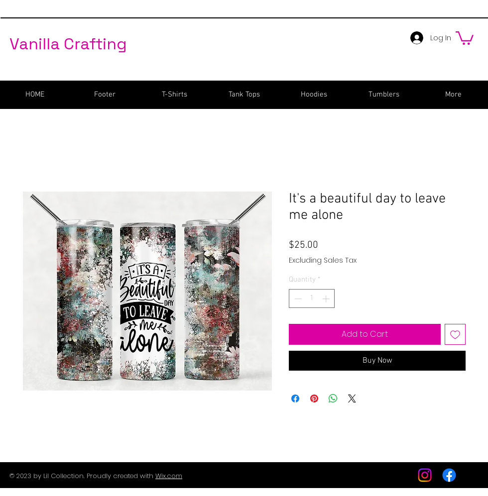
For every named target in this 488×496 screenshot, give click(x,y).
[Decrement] (297, 299)
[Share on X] (352, 398)
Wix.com (168, 476)
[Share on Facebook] (295, 398)
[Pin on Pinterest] (314, 398)
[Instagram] (425, 475)
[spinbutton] (312, 299)
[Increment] (327, 299)
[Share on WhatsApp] (333, 398)
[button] (465, 37)
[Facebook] (449, 475)
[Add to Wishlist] (455, 334)
